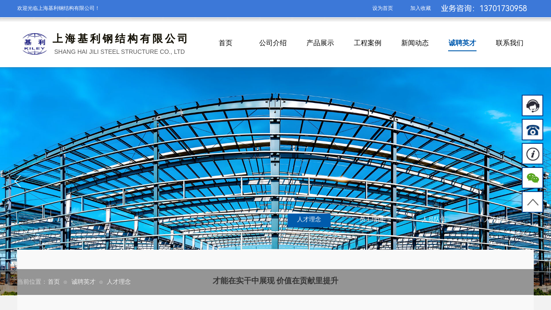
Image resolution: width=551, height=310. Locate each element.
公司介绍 (273, 42)
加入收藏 (420, 8)
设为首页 (382, 8)
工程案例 (367, 42)
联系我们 (509, 42)
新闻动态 (415, 42)
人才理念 (119, 282)
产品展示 (320, 42)
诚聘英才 (462, 42)
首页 (225, 42)
